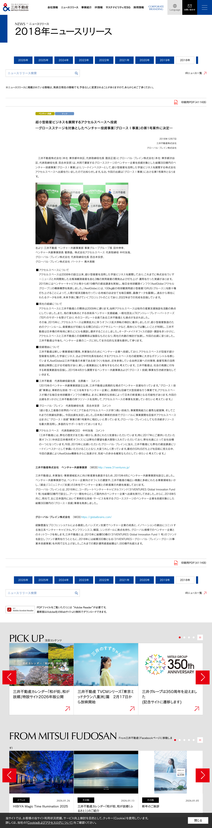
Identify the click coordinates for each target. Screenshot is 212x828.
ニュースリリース (69, 7)
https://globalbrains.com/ (96, 517)
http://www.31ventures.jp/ (114, 467)
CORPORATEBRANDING (156, 8)
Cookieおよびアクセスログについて (49, 822)
